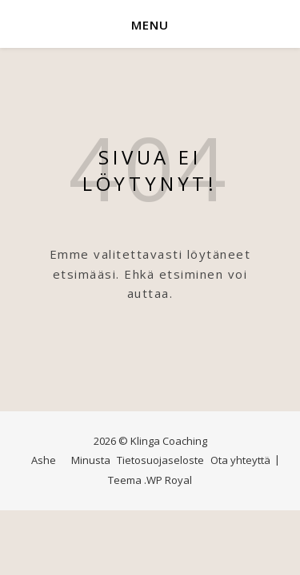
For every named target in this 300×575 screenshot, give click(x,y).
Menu (150, 25)
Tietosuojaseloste (160, 460)
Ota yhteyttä (240, 460)
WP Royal (169, 480)
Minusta (90, 460)
